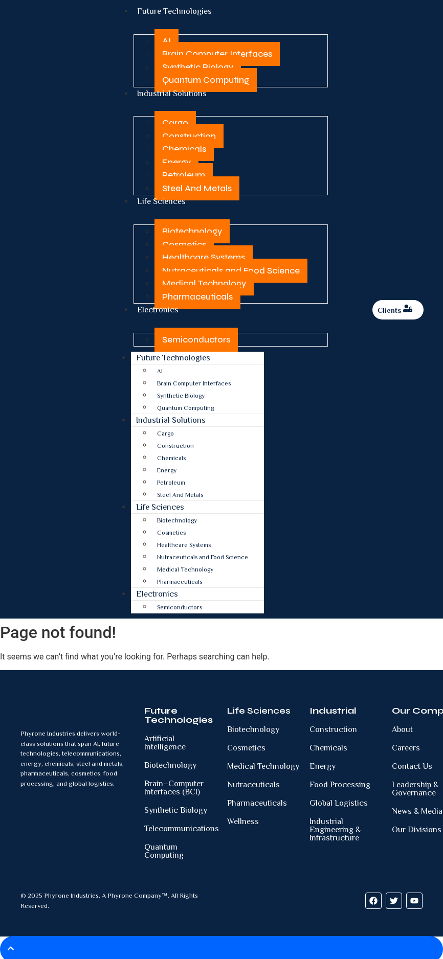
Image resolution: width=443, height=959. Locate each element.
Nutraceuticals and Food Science (231, 268)
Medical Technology (204, 281)
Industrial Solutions (172, 92)
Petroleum (183, 173)
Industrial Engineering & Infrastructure (335, 826)
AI (166, 40)
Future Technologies (173, 354)
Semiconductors (196, 336)
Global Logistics (338, 799)
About (402, 725)
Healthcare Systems (203, 254)
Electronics (158, 307)
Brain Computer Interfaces (217, 53)
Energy (176, 160)
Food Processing (339, 781)
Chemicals (184, 147)
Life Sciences (161, 199)
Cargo (175, 121)
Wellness (243, 818)
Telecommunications (181, 825)
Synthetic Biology (197, 66)
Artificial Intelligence (165, 739)
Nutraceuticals (253, 781)
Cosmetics (184, 242)
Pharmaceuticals (197, 294)
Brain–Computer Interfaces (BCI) (174, 784)
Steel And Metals (197, 186)
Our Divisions (416, 826)
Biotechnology (192, 228)
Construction (189, 134)
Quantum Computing (205, 79)
